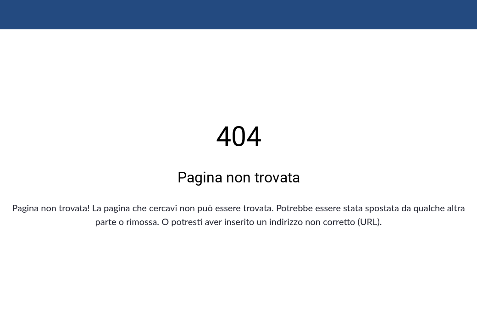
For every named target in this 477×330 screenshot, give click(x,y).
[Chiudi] (14, 14)
